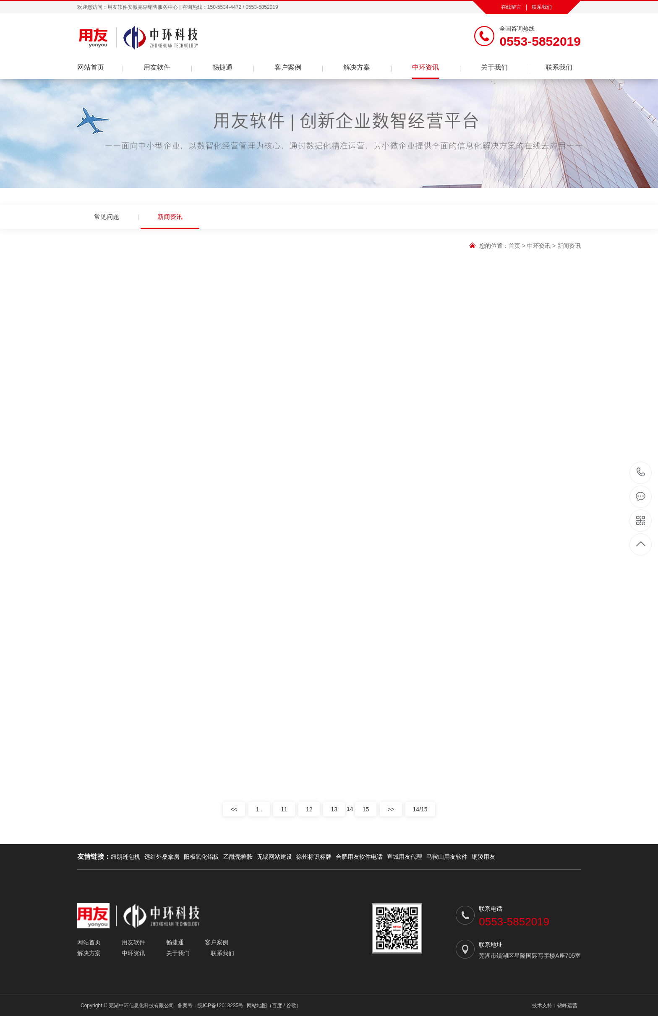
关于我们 (494, 67)
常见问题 (106, 216)
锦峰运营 (567, 1005)
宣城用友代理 (404, 856)
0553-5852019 (641, 473)
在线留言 (511, 7)
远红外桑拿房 (162, 856)
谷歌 (291, 1005)
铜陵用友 (483, 856)
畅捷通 (222, 67)
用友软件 (157, 67)
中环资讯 (425, 67)
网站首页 (90, 67)
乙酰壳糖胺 (238, 856)
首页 (514, 245)
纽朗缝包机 (125, 856)
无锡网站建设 (274, 856)
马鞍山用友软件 (446, 856)
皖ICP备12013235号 (220, 1005)
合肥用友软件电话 (359, 856)
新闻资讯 (170, 221)
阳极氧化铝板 (201, 856)
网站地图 (257, 1005)
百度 (277, 1005)
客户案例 (287, 67)
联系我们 (542, 7)
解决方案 (356, 67)
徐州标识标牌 (314, 856)
